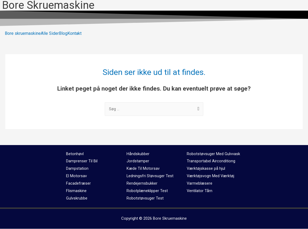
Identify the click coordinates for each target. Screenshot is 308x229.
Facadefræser (78, 183)
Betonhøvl (75, 154)
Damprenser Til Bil (82, 161)
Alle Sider (50, 33)
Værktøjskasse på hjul (206, 168)
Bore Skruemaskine (170, 218)
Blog (63, 33)
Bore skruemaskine (23, 33)
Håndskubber (138, 154)
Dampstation (77, 168)
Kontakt (74, 33)
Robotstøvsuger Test (145, 198)
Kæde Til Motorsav (143, 168)
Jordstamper (138, 161)
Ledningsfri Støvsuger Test (150, 176)
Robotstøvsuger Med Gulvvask (213, 154)
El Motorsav (76, 176)
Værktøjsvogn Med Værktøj (211, 176)
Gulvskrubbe (76, 198)
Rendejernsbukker (142, 183)
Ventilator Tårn (200, 191)
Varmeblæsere (200, 183)
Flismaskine (76, 191)
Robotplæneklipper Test (147, 191)
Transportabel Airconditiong (211, 161)
